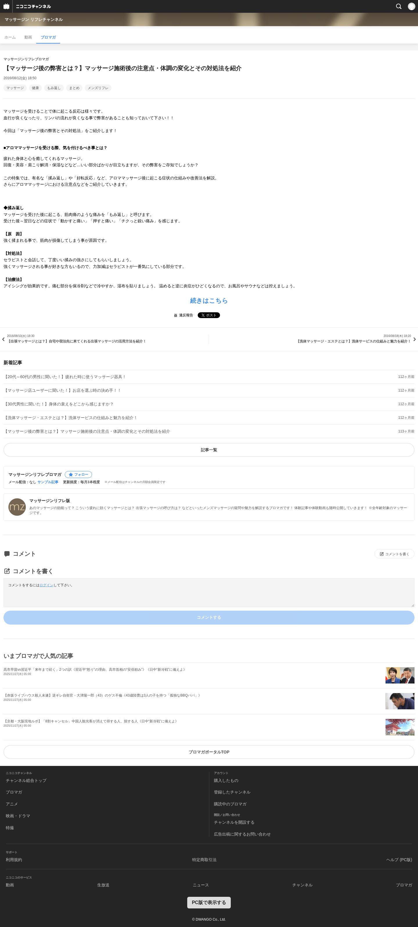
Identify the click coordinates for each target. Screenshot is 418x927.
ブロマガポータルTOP (209, 752)
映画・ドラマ (18, 816)
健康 (35, 88)
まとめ (74, 88)
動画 (28, 37)
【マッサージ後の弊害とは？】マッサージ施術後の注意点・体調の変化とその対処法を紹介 (86, 431)
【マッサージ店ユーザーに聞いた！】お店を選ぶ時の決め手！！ (62, 390)
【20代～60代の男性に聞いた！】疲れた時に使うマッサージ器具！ (64, 377)
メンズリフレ (98, 88)
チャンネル (302, 885)
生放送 (103, 885)
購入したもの (226, 780)
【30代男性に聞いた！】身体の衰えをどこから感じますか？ (58, 404)
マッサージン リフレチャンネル (34, 19)
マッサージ (15, 88)
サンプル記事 (47, 482)
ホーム (10, 37)
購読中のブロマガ (230, 804)
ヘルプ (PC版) (399, 859)
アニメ (12, 804)
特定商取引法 (204, 859)
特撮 (10, 827)
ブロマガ (48, 37)
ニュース (201, 885)
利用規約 (14, 859)
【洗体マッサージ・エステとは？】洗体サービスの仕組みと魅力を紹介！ (70, 418)
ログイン (46, 585)
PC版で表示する (209, 902)
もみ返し (54, 88)
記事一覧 (209, 450)
